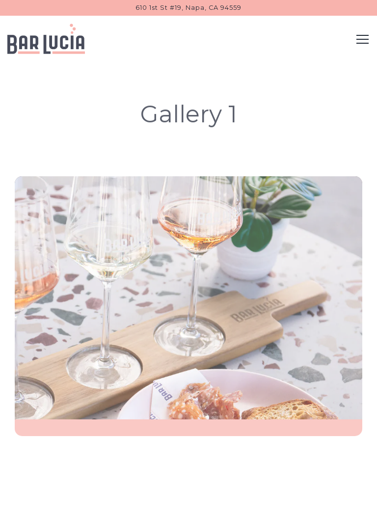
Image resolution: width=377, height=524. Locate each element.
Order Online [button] (188, 488)
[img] (188, 307)
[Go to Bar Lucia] (188, 7)
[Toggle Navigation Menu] (362, 39)
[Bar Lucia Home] (46, 38)
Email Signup (188, 511)
